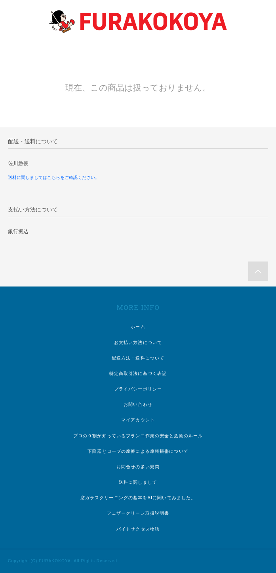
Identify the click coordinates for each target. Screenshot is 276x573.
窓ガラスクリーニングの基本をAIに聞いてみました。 (138, 497)
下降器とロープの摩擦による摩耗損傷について (138, 451)
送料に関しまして (138, 482)
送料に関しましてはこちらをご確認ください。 (53, 177)
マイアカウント (138, 419)
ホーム (138, 326)
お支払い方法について (138, 342)
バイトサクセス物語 (138, 529)
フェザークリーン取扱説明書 (138, 513)
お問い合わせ (138, 404)
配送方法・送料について (138, 358)
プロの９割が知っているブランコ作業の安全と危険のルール (138, 435)
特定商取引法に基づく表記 (138, 373)
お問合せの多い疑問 (138, 466)
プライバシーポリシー (138, 388)
